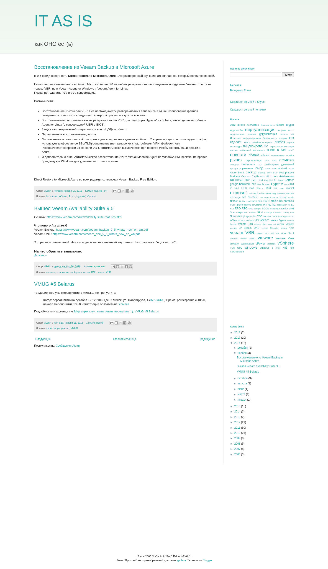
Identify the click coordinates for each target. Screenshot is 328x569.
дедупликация (237, 134)
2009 (237, 438)
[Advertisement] (264, 288)
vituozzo (234, 238)
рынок (236, 159)
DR (232, 180)
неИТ (291, 150)
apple (291, 168)
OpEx (267, 201)
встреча (282, 130)
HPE (259, 184)
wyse (278, 248)
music (291, 197)
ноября (242, 353)
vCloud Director (246, 220)
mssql (283, 197)
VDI (257, 220)
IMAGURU (157, 300)
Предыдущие (206, 339)
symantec (251, 216)
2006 (237, 454)
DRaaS (239, 180)
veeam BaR (245, 224)
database (284, 176)
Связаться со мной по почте (248, 109)
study (286, 212)
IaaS (286, 184)
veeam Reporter (270, 228)
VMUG (74, 328)
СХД (260, 164)
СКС (274, 160)
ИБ (292, 134)
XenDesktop (236, 251)
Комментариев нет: (96, 190)
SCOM (265, 208)
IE (231, 188)
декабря (243, 347)
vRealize (271, 243)
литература (236, 146)
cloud (276, 176)
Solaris (252, 212)
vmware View (285, 238)
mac (282, 188)
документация (268, 134)
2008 (237, 443)
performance (244, 204)
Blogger (207, 560)
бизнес (280, 125)
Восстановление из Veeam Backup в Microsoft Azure (94, 67)
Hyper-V (81, 196)
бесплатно (52, 196)
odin (260, 201)
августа (243, 383)
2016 (237, 343)
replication (282, 204)
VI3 (272, 233)
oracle (274, 201)
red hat (271, 204)
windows (251, 247)
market (290, 188)
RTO (244, 208)
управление (246, 168)
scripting (274, 208)
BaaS (241, 172)
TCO (259, 216)
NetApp (234, 201)
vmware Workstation (242, 243)
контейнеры (258, 142)
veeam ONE (89, 272)
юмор (259, 168)
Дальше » (40, 255)
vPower (260, 243)
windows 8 (266, 247)
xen (292, 247)
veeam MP (236, 228)
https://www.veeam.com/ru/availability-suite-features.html (84, 217)
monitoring (271, 193)
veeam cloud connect (265, 224)
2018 (237, 332)
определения (277, 155)
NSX (254, 201)
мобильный (245, 150)
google (234, 184)
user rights (283, 216)
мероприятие (61, 328)
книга (247, 142)
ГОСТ (291, 130)
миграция (289, 146)
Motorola (281, 193)
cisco (262, 176)
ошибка (290, 155)
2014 (237, 411)
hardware (245, 184)
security (283, 208)
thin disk (267, 216)
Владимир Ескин (240, 90)
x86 (285, 247)
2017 (237, 337)
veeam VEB (262, 233)
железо (284, 134)
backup (251, 172)
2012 (233, 125)
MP (288, 193)
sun (292, 212)
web (239, 247)
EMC (253, 180)
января (242, 399)
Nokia (242, 201)
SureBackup (237, 216)
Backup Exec (265, 172)
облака (63, 196)
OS (281, 201)
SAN (251, 208)
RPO (238, 208)
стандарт (234, 164)
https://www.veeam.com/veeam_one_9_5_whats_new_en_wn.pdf (96, 234)
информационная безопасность (260, 138)
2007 (237, 449)
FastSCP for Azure (273, 180)
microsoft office (256, 193)
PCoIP (233, 204)
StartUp (268, 212)
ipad (251, 188)
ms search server (269, 197)
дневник (252, 134)
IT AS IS (63, 21)
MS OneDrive (250, 197)
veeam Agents (74, 272)
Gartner (289, 180)
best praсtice (286, 172)
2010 (237, 433)
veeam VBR (104, 272)
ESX (260, 180)
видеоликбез (236, 130)
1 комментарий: (95, 322)
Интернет (235, 138)
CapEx (255, 176)
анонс (49, 328)
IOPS (244, 188)
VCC (291, 216)
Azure (72, 196)
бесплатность (268, 125)
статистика (248, 164)
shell (291, 208)
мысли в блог (277, 150)
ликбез (279, 142)
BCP (275, 172)
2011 (237, 427)
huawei (266, 184)
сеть (267, 160)
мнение (234, 150)
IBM (292, 184)
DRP (247, 180)
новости (50, 272)
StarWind (277, 212)
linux (269, 188)
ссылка (60, 272)
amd (274, 168)
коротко (269, 142)
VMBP (243, 238)
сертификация (254, 160)
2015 (237, 406)
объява (265, 155)
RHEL (291, 204)
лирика (290, 142)
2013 (237, 417)
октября (243, 378)
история (283, 138)
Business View (238, 176)
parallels (289, 201)
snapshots (241, 212)
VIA (277, 233)
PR (264, 204)
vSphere (91, 196)
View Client (287, 233)
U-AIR (275, 216)
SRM (260, 212)
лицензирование (255, 146)
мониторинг (259, 150)
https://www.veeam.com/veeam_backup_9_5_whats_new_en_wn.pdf (102, 229)
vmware (265, 237)
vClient (234, 220)
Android (282, 168)
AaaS (267, 168)
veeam (264, 220)
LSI (275, 188)
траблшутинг (271, 164)
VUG (232, 248)
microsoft (239, 192)
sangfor (257, 208)
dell (292, 176)
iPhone (259, 188)
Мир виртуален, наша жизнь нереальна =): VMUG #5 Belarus (116, 311)
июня (241, 389)
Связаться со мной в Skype (247, 101)
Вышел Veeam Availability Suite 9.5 (73, 208)
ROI (232, 208)
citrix (269, 176)
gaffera (181, 560)
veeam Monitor (285, 224)
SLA (232, 212)
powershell (257, 204)
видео (290, 124)
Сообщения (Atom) (67, 345)
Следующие (43, 339)
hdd (253, 184)
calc (249, 176)
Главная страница (124, 339)
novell (248, 201)
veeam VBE (287, 228)
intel (237, 188)
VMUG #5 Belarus (54, 284)
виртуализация (260, 129)
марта (242, 394)
